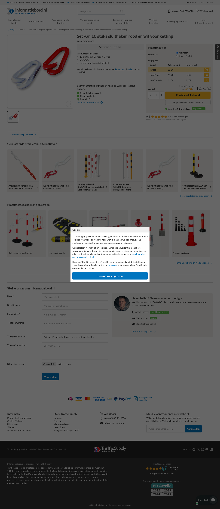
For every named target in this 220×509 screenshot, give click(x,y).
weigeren (112, 265)
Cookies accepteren (110, 276)
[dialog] (110, 254)
